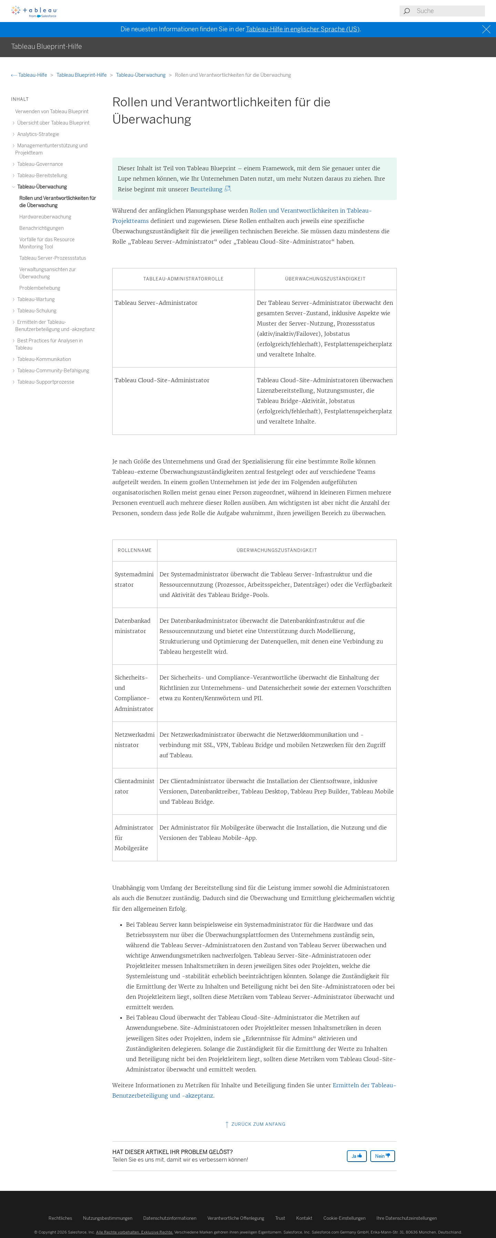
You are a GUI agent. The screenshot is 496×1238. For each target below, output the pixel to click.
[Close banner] (487, 29)
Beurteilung (209, 189)
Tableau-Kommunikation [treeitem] (43, 359)
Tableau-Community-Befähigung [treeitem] (52, 371)
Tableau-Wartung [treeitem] (35, 299)
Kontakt (304, 1218)
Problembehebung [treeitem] (39, 288)
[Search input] (450, 11)
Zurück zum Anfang (255, 1124)
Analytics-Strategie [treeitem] (37, 134)
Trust (280, 1218)
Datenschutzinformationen (169, 1218)
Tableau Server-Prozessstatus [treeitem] (52, 258)
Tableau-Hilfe (29, 75)
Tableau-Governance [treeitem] (39, 164)
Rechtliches (60, 1218)
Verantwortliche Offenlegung (235, 1218)
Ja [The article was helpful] (357, 1156)
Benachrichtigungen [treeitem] (41, 228)
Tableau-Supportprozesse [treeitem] (44, 382)
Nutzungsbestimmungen (107, 1218)
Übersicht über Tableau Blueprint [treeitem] (52, 123)
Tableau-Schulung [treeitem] (35, 311)
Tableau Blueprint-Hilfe (82, 75)
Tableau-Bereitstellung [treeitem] (41, 176)
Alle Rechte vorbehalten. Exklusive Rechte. (134, 1232)
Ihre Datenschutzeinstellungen (406, 1218)
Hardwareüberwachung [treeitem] (45, 217)
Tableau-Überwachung (141, 75)
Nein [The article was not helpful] (382, 1156)
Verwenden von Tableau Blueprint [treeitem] (52, 112)
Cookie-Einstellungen (344, 1218)
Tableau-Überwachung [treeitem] (41, 187)
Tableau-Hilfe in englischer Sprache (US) (303, 29)
